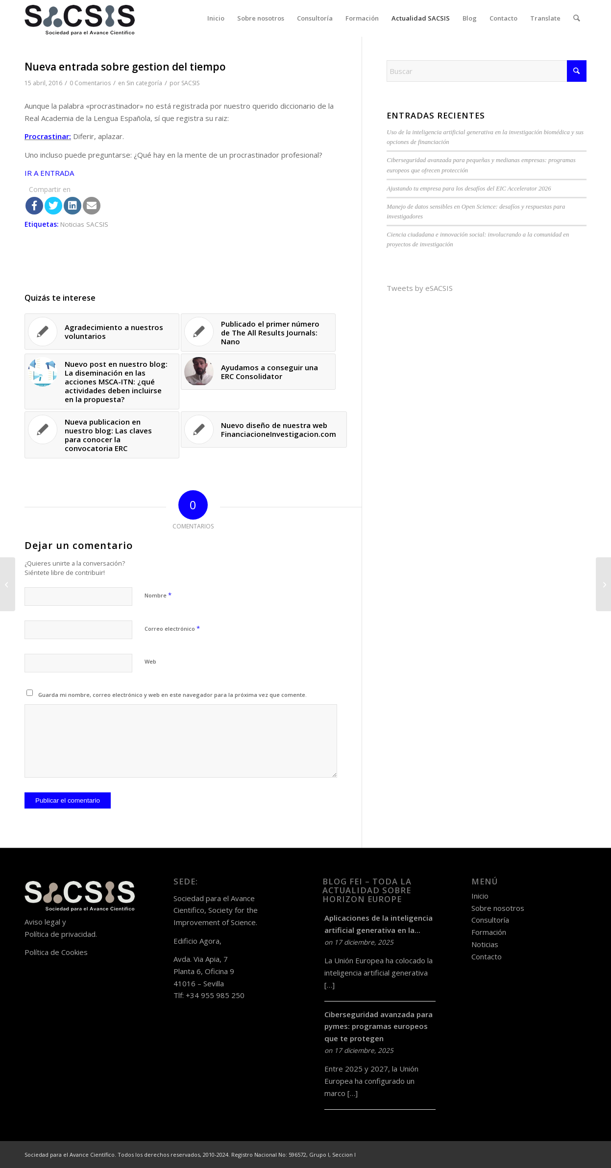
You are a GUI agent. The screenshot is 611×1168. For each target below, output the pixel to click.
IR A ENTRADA (49, 173)
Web (150, 661)
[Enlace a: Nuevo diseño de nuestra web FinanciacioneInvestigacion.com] (264, 429)
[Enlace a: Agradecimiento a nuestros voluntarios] (101, 331)
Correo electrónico (172, 628)
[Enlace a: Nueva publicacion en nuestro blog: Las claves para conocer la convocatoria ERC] (101, 434)
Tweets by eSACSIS (420, 288)
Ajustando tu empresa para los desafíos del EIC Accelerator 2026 (469, 188)
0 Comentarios (90, 83)
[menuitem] (216, 18)
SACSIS (190, 83)
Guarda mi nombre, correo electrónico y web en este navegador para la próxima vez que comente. (172, 694)
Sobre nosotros (497, 908)
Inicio (480, 896)
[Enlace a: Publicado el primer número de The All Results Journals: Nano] (258, 332)
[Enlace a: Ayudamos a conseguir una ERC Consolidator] (258, 372)
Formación (488, 932)
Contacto (486, 956)
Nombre (158, 595)
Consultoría (490, 920)
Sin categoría (144, 83)
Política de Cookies (56, 952)
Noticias (484, 944)
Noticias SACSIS (84, 224)
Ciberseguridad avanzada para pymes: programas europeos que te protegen (378, 1026)
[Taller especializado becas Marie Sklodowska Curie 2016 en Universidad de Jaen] (603, 584)
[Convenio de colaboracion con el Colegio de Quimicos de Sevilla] (7, 584)
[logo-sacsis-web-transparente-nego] (79, 18)
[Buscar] (577, 18)
